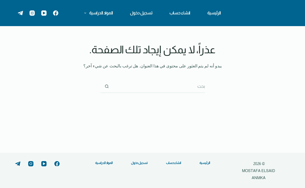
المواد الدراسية (97, 13)
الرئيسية (214, 13)
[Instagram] (32, 13)
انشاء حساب (179, 13)
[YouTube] (44, 13)
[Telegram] (20, 13)
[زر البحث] (106, 86)
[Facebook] (55, 13)
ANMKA (259, 177)
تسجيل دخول (141, 13)
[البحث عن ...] (159, 86)
